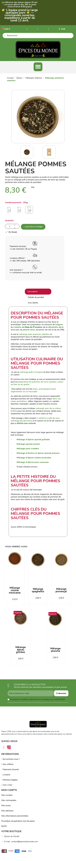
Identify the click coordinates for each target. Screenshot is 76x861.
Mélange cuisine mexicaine (15, 590)
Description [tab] (32, 291)
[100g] (19, 210)
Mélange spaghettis (38, 590)
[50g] (9, 210)
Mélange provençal (61, 590)
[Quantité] (12, 226)
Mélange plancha (55, 650)
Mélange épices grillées (21, 650)
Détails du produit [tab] (36, 297)
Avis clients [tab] (33, 302)
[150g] (29, 210)
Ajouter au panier (33, 227)
